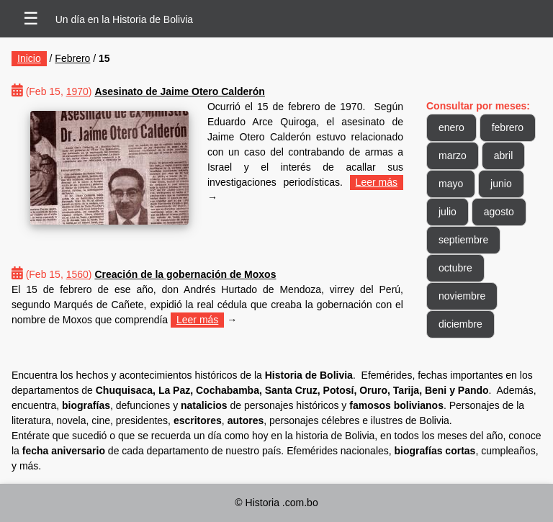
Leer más (376, 182)
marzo (453, 155)
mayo (451, 183)
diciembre (460, 324)
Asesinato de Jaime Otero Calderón (179, 91)
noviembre (462, 296)
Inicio (29, 58)
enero (451, 127)
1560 (77, 274)
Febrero (72, 58)
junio (501, 183)
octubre (455, 268)
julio (448, 211)
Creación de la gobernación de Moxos (185, 274)
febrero (507, 127)
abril (503, 155)
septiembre (463, 240)
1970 (77, 91)
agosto (499, 211)
